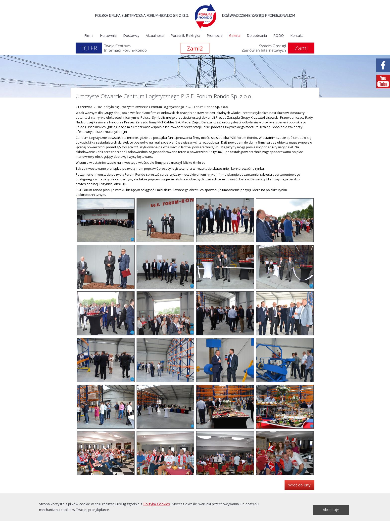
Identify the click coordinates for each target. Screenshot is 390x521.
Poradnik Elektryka (185, 35)
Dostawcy (131, 35)
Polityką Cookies (156, 504)
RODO (278, 35)
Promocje (215, 35)
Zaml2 (195, 48)
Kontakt (296, 35)
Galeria (234, 35)
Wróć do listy (299, 484)
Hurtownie (108, 35)
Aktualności (155, 35)
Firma (89, 35)
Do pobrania (257, 35)
